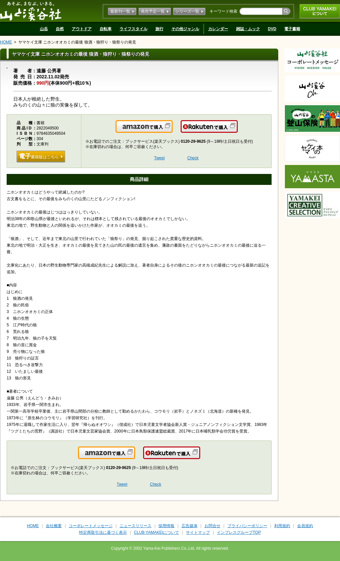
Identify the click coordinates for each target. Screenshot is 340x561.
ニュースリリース (135, 525)
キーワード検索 (223, 11)
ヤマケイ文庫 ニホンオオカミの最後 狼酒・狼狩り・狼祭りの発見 (77, 42)
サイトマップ (198, 532)
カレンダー (218, 29)
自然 (60, 29)
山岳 (44, 29)
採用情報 (166, 525)
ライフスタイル (133, 29)
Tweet (159, 158)
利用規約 (282, 525)
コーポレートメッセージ (91, 525)
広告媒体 (190, 525)
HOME (6, 42)
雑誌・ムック (248, 29)
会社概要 (54, 525)
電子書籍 (292, 29)
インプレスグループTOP (239, 532)
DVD (272, 29)
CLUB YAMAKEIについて (319, 11)
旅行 (159, 29)
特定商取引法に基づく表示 (103, 532)
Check (193, 158)
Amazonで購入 (172, 130)
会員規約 (305, 525)
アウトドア (82, 29)
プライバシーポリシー (247, 525)
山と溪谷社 (30, 11)
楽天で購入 (237, 130)
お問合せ (212, 525)
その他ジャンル (185, 29)
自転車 (106, 29)
